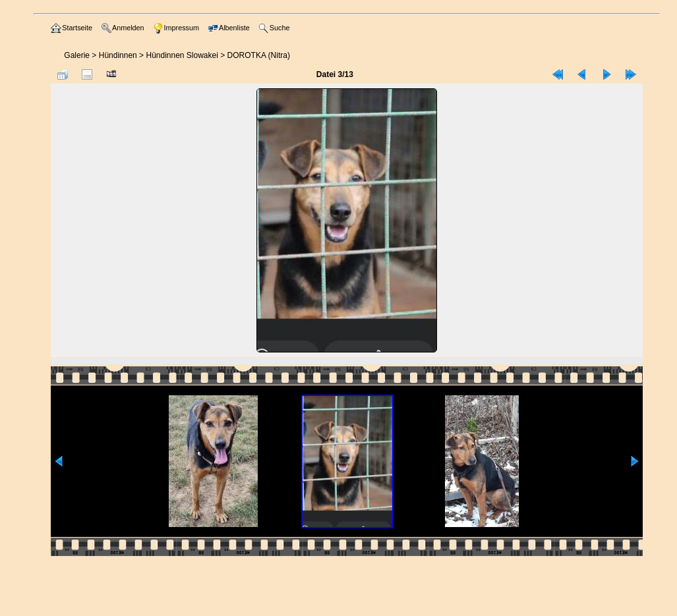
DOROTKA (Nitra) (258, 55)
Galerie (77, 55)
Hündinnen (118, 55)
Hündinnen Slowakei (182, 55)
